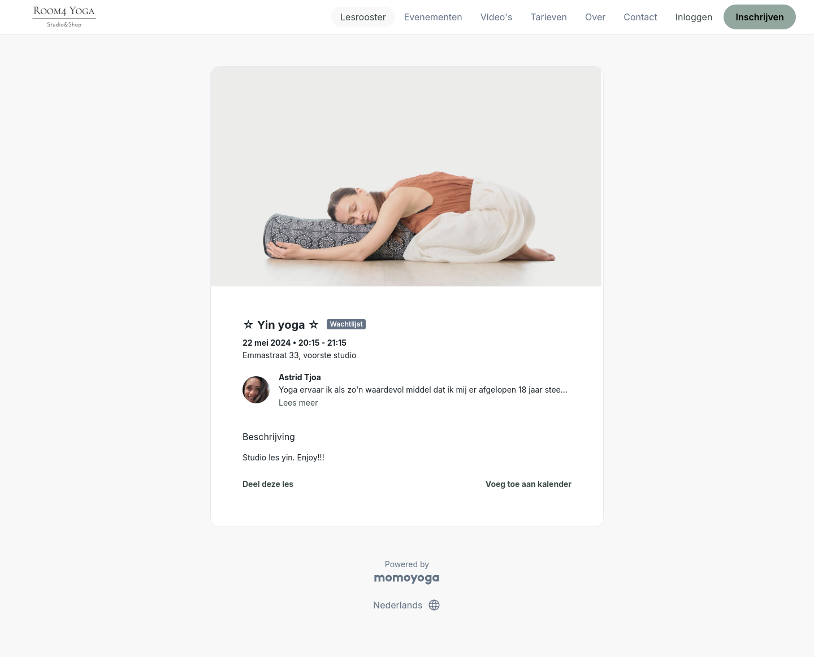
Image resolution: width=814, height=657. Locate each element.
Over (595, 17)
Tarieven (548, 17)
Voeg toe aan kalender (528, 484)
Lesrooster (363, 17)
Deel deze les (268, 484)
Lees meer (298, 402)
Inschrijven (760, 17)
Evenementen (433, 17)
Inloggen (694, 17)
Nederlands (407, 605)
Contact (640, 17)
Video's (496, 17)
